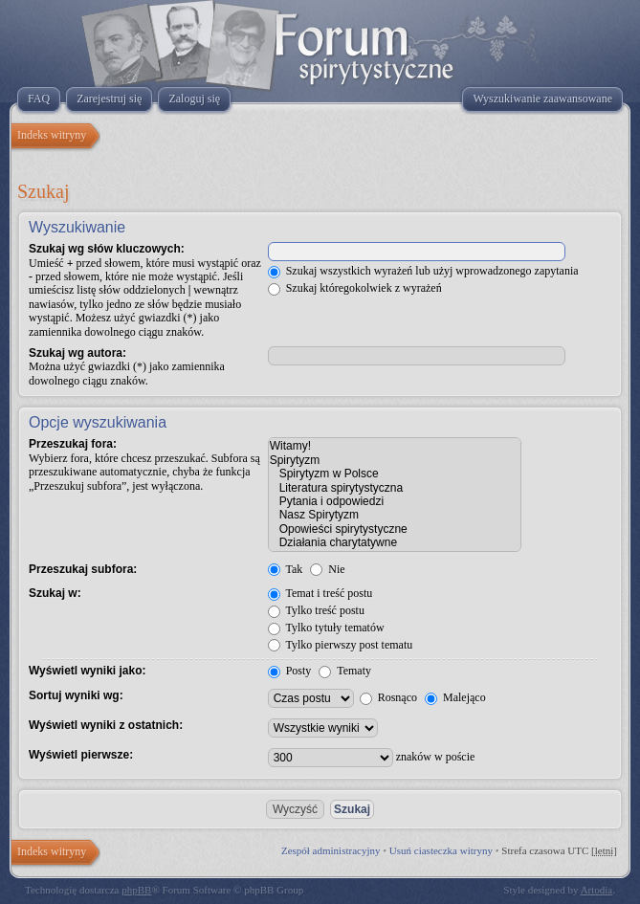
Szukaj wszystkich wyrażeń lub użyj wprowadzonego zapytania (423, 270)
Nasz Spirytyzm (394, 514)
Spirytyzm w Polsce (394, 473)
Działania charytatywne (394, 542)
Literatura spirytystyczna (394, 488)
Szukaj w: (55, 593)
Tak (285, 569)
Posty (290, 670)
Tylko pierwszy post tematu (340, 644)
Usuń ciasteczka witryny (441, 850)
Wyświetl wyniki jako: (87, 670)
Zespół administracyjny (331, 850)
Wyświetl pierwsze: (81, 754)
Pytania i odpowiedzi (394, 501)
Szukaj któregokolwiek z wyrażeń (355, 288)
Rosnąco (388, 697)
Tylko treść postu (316, 610)
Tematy (345, 670)
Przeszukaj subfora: (83, 569)
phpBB (136, 889)
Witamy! (394, 445)
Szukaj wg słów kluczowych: (107, 248)
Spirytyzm (394, 460)
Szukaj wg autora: (77, 353)
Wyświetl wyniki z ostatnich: (106, 725)
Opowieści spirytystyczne (394, 529)
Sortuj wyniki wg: (76, 695)
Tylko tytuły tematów (326, 627)
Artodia (597, 889)
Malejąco (455, 697)
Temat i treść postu (320, 593)
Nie (327, 569)
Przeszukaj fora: (73, 444)
